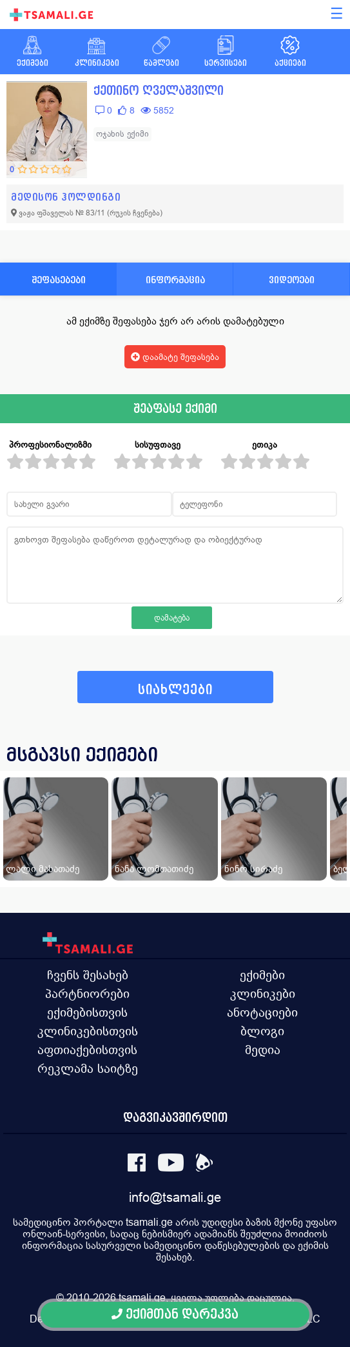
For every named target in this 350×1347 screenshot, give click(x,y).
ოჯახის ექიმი (122, 134)
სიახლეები (175, 690)
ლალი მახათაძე (42, 868)
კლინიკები (262, 993)
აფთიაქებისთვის (87, 1050)
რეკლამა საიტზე (87, 1068)
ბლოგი (262, 1031)
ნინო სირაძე (253, 868)
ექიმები (262, 975)
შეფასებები (59, 279)
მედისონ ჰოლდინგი (66, 197)
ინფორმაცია (175, 279)
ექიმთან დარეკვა (175, 1314)
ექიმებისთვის (87, 1012)
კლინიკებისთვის (87, 1031)
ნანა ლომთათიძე (154, 868)
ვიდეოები (292, 279)
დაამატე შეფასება (175, 357)
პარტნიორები (87, 993)
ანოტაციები (262, 1012)
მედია (262, 1050)
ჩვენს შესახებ (87, 975)
